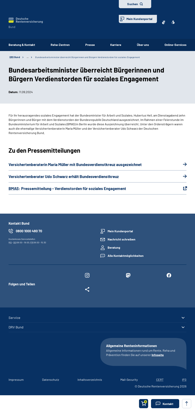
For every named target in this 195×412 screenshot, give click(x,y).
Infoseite (158, 355)
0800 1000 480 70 (29, 231)
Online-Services (175, 44)
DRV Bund (16, 327)
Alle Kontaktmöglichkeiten (126, 255)
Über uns (143, 44)
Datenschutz (50, 379)
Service (14, 317)
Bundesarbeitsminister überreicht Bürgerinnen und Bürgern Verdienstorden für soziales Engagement (87, 57)
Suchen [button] (132, 4)
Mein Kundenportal (139, 19)
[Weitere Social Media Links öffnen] (87, 290)
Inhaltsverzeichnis (90, 379)
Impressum (16, 379)
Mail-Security (129, 379)
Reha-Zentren (60, 44)
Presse (90, 44)
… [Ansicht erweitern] (28, 57)
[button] (165, 403)
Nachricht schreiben (121, 239)
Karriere (115, 44)
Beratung (114, 247)
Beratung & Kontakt (22, 44)
